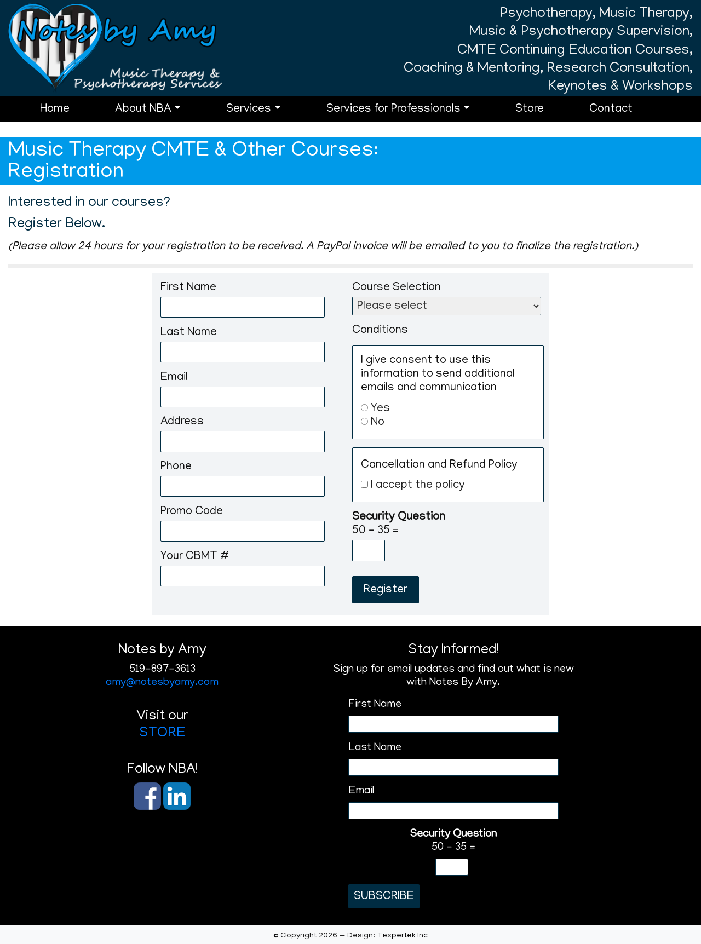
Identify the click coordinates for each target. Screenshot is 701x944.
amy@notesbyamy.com (162, 683)
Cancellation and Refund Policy (439, 465)
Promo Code (191, 512)
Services (262, 117)
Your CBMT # (194, 557)
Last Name (188, 333)
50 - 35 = (398, 524)
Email (174, 378)
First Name (188, 288)
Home (69, 117)
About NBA (157, 117)
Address (182, 422)
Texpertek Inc (402, 935)
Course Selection (396, 288)
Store (544, 117)
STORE (162, 733)
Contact (625, 117)
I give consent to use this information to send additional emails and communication (438, 375)
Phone (176, 467)
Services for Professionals (408, 117)
